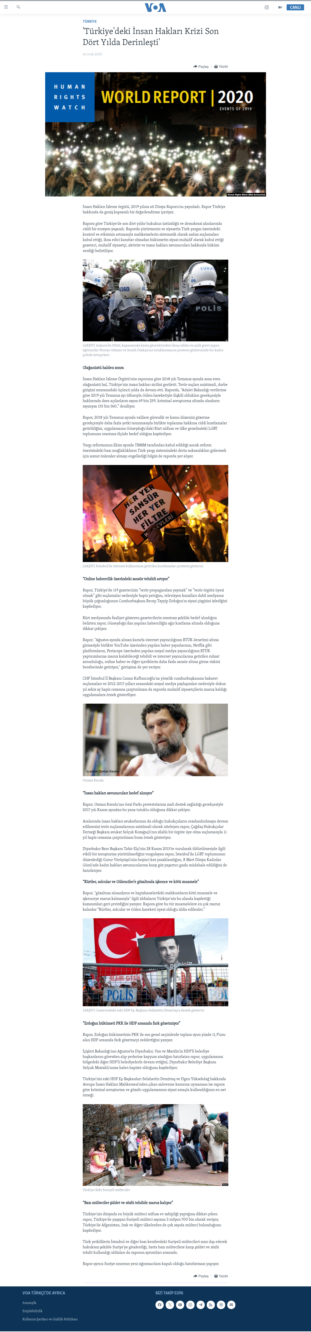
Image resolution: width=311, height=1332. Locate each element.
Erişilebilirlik (32, 1311)
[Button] (201, 67)
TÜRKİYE (90, 22)
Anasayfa (29, 1303)
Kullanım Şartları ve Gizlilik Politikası (50, 1319)
